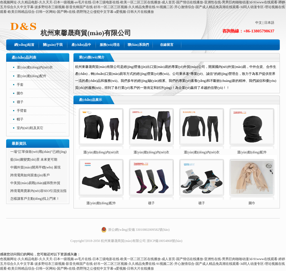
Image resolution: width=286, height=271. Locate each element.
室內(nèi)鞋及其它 (30, 128)
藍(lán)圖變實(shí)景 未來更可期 (33, 159)
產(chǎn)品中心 (81, 46)
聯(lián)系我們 (138, 45)
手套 (20, 85)
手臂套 (22, 111)
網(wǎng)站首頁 (24, 46)
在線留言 (166, 45)
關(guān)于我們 (52, 46)
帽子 (20, 119)
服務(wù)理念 (110, 45)
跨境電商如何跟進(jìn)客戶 (30, 175)
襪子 (20, 102)
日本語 (269, 23)
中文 (258, 23)
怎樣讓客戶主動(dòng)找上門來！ (34, 199)
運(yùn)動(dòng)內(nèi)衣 (35, 67)
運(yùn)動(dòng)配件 (31, 76)
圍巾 (20, 93)
